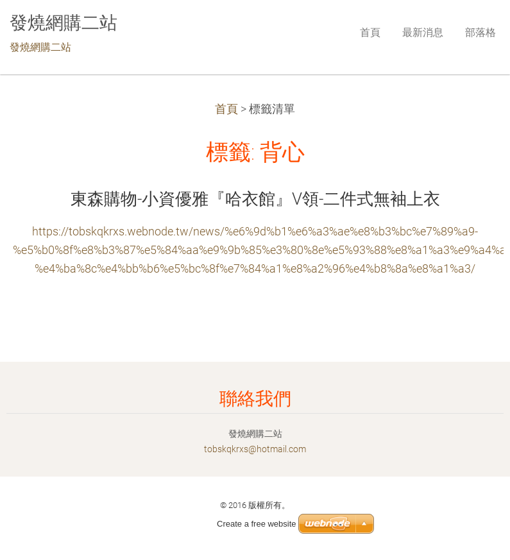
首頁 (226, 109)
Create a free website (256, 524)
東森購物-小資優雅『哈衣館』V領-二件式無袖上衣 (255, 198)
